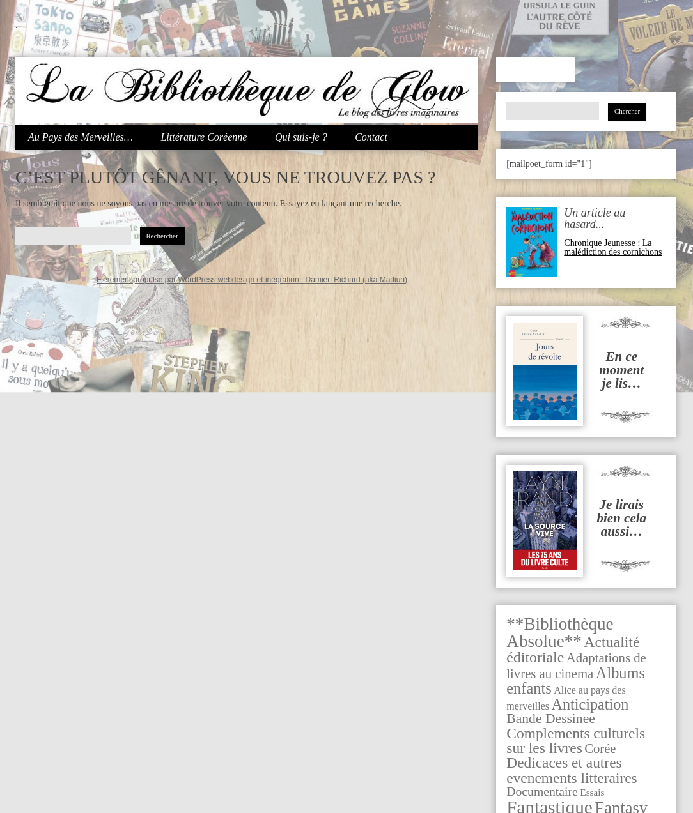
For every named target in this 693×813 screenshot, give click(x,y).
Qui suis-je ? (301, 137)
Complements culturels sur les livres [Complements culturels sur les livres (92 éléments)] (575, 740)
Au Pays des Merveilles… (80, 137)
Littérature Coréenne (203, 137)
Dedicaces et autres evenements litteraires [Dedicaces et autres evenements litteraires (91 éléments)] (571, 770)
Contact (371, 137)
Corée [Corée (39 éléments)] (600, 748)
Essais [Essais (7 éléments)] (592, 792)
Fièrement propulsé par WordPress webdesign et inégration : (201, 279)
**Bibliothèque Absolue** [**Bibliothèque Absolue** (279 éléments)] (559, 632)
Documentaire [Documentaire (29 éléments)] (542, 791)
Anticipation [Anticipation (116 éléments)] (590, 704)
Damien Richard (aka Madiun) (356, 279)
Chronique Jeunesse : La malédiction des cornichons (613, 247)
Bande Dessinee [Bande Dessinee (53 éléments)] (550, 718)
